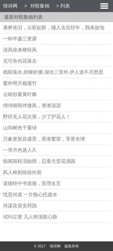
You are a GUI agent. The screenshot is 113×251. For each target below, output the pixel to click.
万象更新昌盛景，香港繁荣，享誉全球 (44, 138)
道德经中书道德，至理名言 (32, 183)
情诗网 (10, 5)
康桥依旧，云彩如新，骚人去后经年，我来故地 (53, 27)
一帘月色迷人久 (20, 150)
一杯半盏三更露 (20, 38)
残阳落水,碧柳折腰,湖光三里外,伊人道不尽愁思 (53, 72)
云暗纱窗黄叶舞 (20, 94)
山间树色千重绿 (20, 127)
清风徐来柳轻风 (20, 49)
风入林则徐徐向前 (22, 172)
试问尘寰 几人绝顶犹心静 (30, 216)
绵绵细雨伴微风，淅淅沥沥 (32, 105)
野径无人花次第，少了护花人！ (37, 116)
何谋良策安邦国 (20, 205)
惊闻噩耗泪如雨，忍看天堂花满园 (39, 161)
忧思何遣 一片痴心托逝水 (30, 194)
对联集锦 (39, 5)
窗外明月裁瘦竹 (20, 83)
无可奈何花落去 (20, 61)
